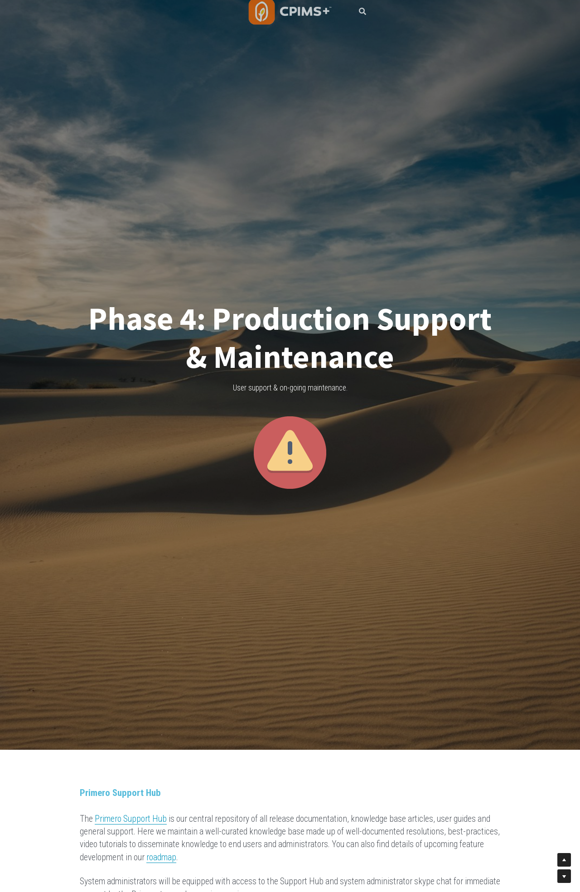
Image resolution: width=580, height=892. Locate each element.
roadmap (161, 857)
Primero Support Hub (131, 819)
